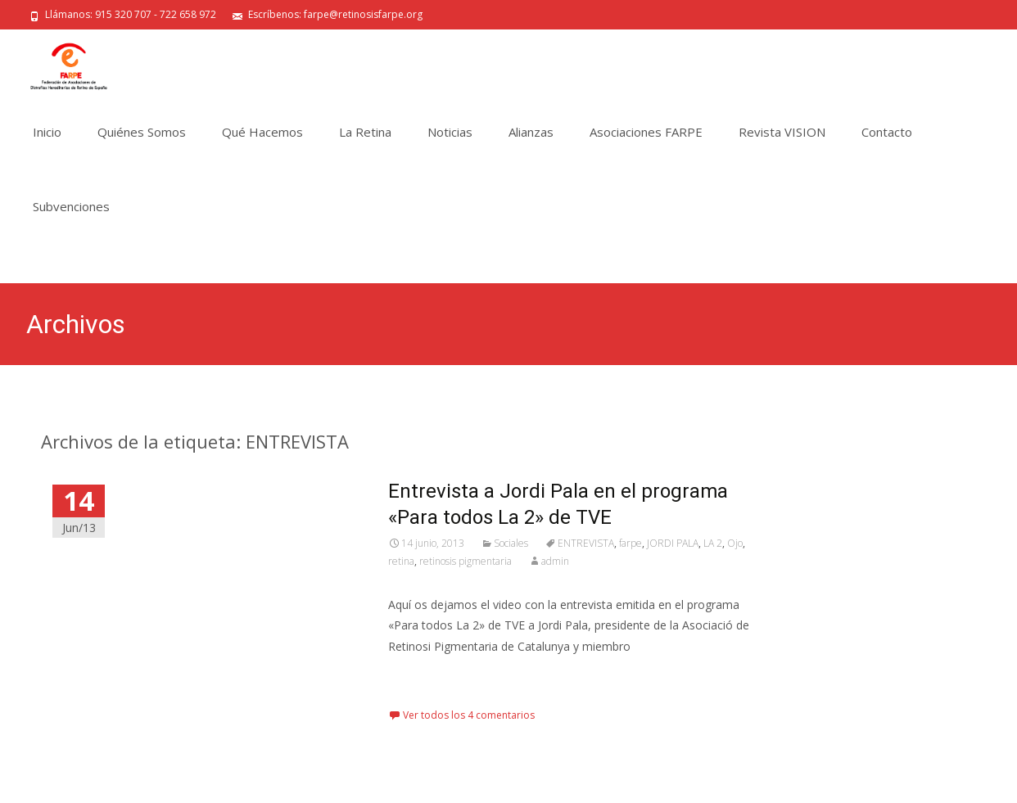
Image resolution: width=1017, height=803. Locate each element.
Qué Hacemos (262, 132)
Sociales (511, 543)
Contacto (886, 132)
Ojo (735, 543)
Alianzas (531, 132)
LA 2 (712, 543)
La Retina (365, 132)
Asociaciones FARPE (646, 132)
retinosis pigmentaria (465, 561)
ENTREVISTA (586, 543)
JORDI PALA (672, 543)
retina (401, 561)
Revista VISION (782, 132)
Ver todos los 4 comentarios (469, 715)
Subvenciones (71, 206)
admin (555, 561)
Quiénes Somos (141, 132)
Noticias (449, 132)
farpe (630, 543)
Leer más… (420, 676)
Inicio (47, 132)
